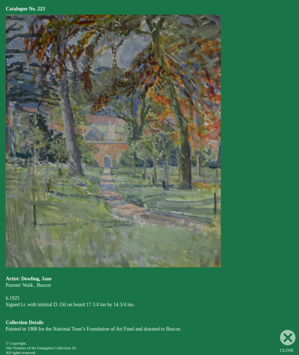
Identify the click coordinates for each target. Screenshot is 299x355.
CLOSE (287, 341)
